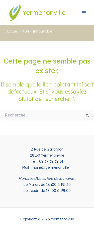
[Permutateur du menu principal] (83, 12)
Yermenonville (44, 12)
